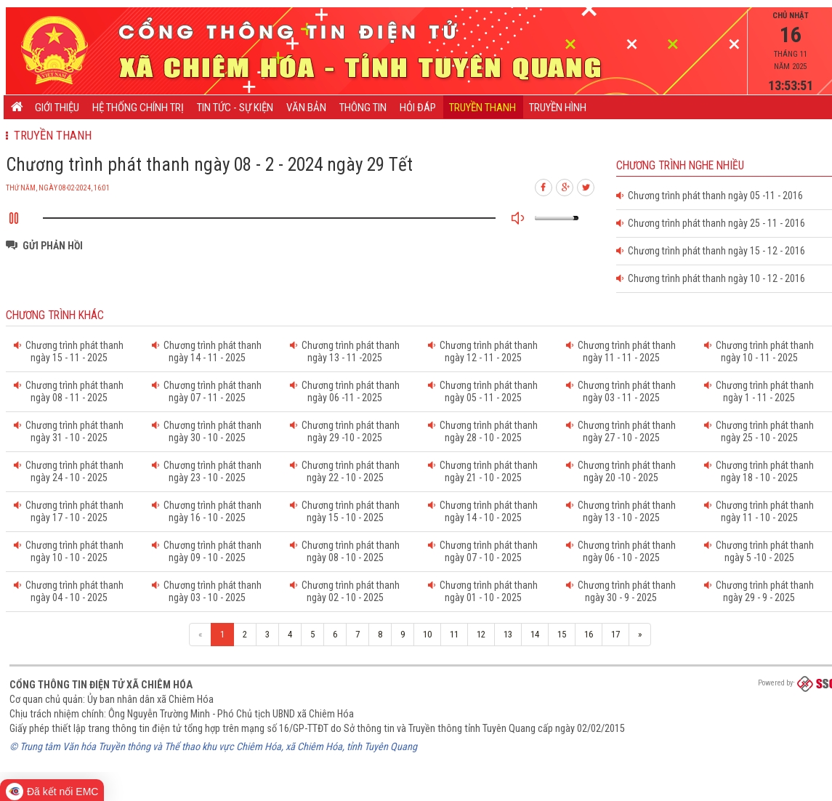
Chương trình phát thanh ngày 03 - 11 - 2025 (621, 391)
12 (481, 634)
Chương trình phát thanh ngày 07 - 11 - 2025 (207, 391)
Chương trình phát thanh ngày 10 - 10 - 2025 (69, 551)
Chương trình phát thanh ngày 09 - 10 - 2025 (207, 551)
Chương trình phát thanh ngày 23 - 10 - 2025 (207, 471)
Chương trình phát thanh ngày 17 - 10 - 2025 (69, 511)
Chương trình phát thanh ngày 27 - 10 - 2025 (621, 431)
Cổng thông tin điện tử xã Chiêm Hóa (101, 685)
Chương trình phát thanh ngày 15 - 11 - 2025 (69, 351)
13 (508, 634)
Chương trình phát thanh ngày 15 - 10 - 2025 (345, 511)
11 (454, 634)
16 (588, 634)
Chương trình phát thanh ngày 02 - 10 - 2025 (345, 591)
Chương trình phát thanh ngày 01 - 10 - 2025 (483, 591)
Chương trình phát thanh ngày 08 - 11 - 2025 (69, 391)
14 (534, 634)
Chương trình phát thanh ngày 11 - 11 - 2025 (621, 351)
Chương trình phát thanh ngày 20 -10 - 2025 (621, 471)
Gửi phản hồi (53, 245)
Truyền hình (557, 107)
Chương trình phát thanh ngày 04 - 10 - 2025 (69, 591)
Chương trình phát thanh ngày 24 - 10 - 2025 (69, 471)
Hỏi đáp (418, 107)
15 (561, 634)
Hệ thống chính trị (138, 107)
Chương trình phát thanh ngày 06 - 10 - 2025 (621, 551)
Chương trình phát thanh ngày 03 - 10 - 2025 (207, 591)
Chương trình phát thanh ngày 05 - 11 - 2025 (483, 391)
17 (615, 634)
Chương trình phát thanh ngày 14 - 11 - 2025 (207, 351)
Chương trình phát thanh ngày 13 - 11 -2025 (345, 351)
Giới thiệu (57, 107)
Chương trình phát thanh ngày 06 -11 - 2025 (345, 391)
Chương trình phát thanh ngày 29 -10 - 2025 (345, 431)
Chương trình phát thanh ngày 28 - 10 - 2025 (483, 431)
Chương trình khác (55, 315)
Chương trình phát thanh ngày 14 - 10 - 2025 (483, 511)
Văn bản (306, 107)
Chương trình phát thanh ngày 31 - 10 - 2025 (69, 431)
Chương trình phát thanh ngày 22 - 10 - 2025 (345, 471)
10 (427, 634)
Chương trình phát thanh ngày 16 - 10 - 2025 (207, 511)
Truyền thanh (482, 107)
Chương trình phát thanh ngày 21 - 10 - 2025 (483, 471)
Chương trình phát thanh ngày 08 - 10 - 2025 (345, 551)
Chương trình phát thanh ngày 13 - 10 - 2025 (621, 511)
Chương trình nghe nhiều (680, 165)
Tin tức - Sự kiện (235, 107)
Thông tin (363, 107)
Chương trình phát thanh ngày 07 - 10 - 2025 (483, 551)
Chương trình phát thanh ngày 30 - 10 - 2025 (207, 431)
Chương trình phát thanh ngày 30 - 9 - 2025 (621, 591)
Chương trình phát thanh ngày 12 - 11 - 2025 (483, 351)
